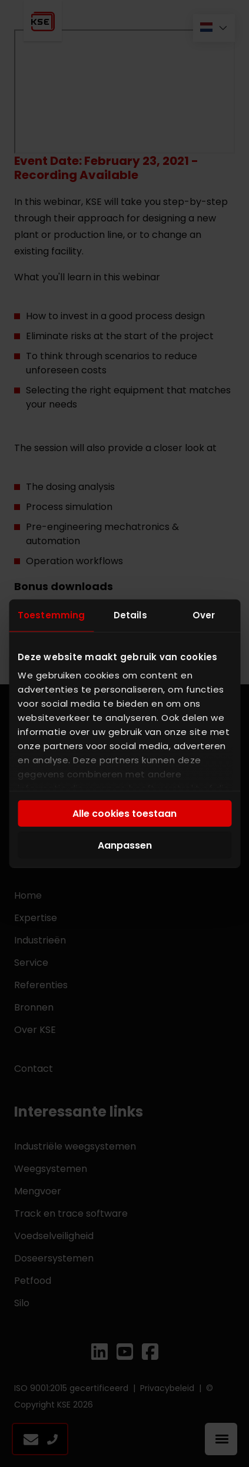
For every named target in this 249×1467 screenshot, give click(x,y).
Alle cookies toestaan (124, 813)
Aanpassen (125, 845)
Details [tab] (130, 614)
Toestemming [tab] (51, 614)
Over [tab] (203, 614)
